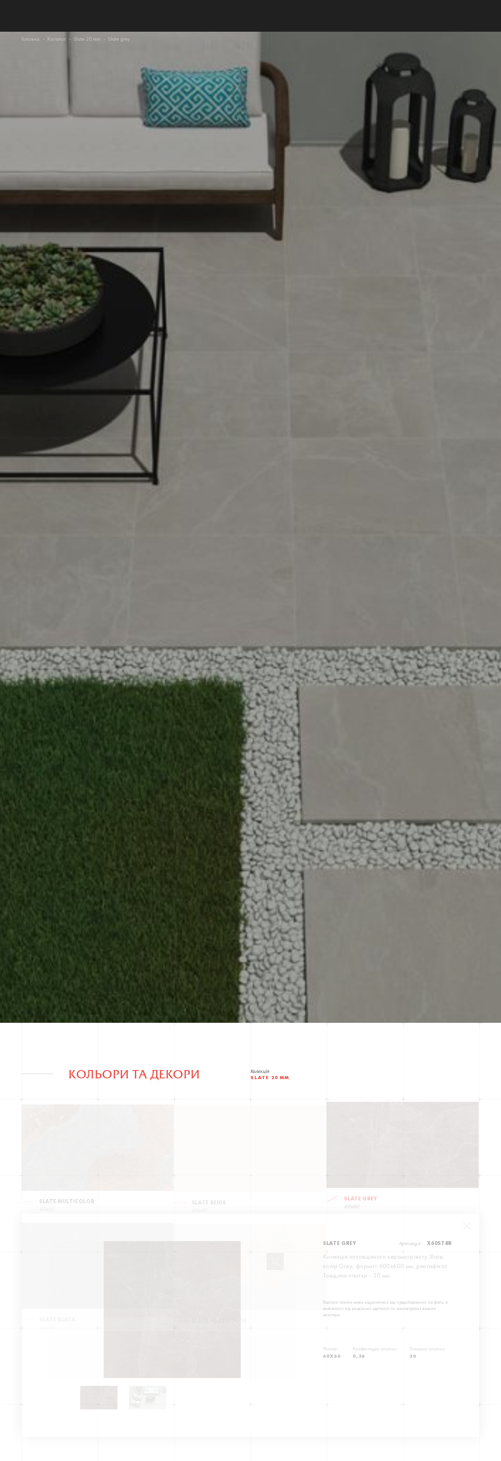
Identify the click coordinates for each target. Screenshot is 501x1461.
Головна (31, 39)
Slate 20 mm (87, 39)
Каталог (56, 39)
